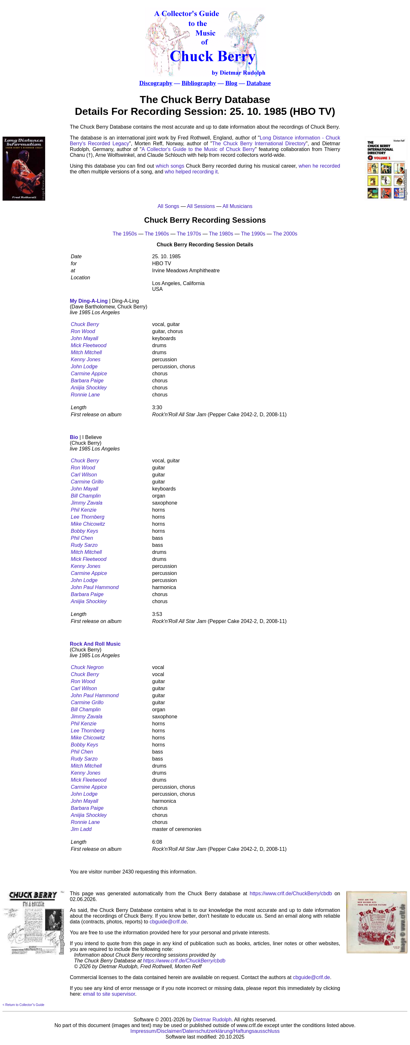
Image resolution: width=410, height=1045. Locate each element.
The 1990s (253, 233)
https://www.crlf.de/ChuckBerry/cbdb (291, 893)
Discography (155, 83)
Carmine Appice (89, 373)
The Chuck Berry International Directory (259, 143)
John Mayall (84, 338)
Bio (74, 437)
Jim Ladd (81, 829)
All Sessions (201, 206)
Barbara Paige (87, 380)
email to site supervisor (109, 994)
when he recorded (319, 166)
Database (259, 83)
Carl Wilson (84, 474)
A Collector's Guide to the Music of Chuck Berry (198, 149)
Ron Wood (83, 331)
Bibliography (199, 83)
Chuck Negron (87, 667)
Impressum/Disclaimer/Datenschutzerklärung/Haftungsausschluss (205, 1031)
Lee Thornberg (87, 517)
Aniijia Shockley (89, 387)
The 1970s (189, 233)
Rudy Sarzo (84, 545)
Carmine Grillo (87, 481)
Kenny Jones (86, 359)
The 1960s (157, 233)
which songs (170, 166)
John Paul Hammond (95, 587)
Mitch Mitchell (86, 352)
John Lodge (84, 366)
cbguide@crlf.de (168, 921)
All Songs (168, 206)
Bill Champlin (86, 496)
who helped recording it (191, 171)
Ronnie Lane (85, 394)
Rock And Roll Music (95, 644)
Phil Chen (82, 538)
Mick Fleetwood (88, 345)
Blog (231, 83)
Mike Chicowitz (88, 524)
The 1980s (221, 233)
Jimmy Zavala (86, 503)
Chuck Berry (85, 324)
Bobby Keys (84, 531)
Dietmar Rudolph (212, 1019)
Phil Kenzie (83, 510)
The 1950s (125, 233)
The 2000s (285, 233)
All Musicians (237, 206)
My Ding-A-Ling (89, 301)
